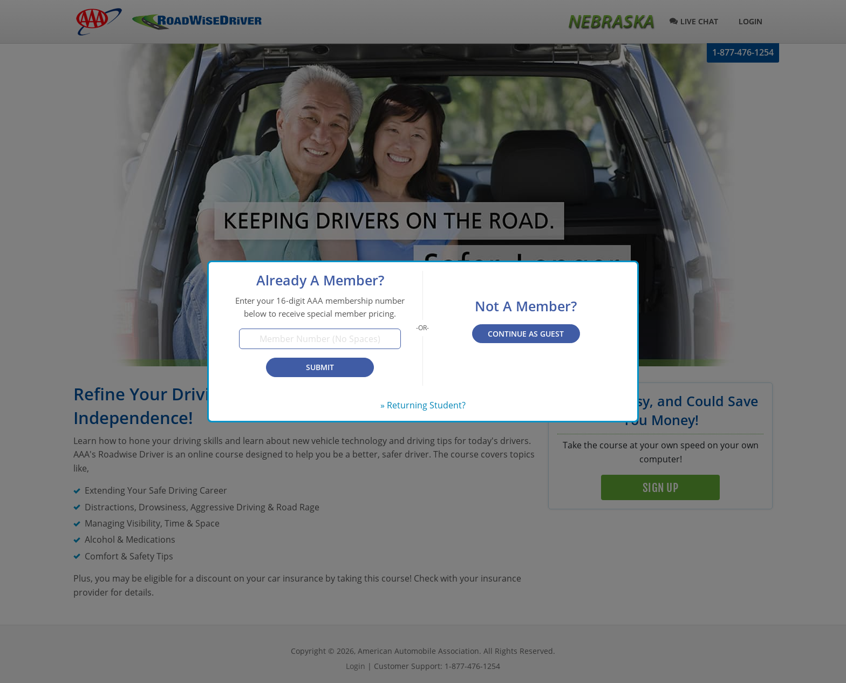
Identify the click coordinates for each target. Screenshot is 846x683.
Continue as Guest (526, 334)
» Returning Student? (423, 405)
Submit (320, 367)
